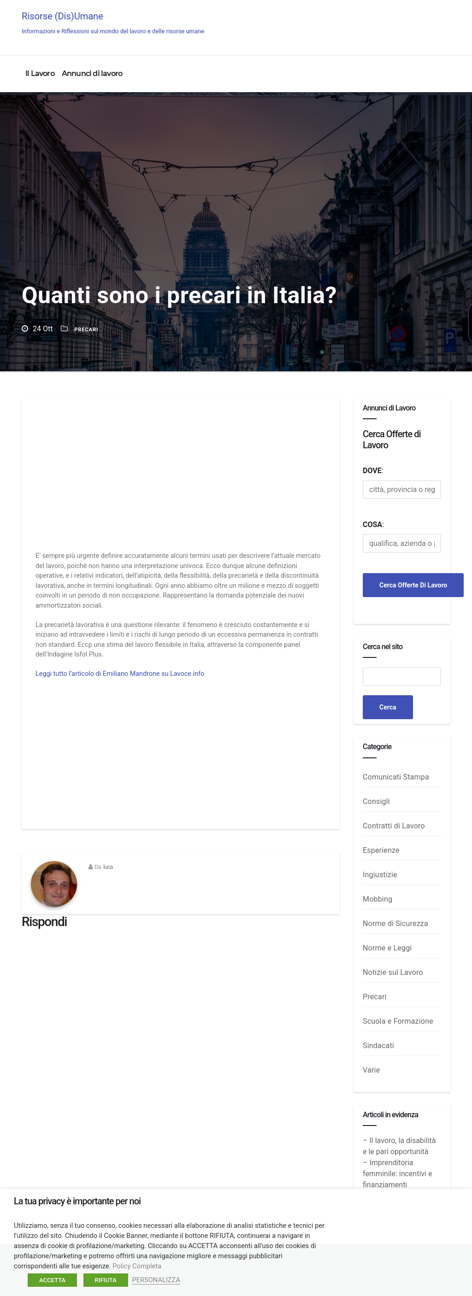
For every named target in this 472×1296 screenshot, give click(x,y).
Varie (371, 1070)
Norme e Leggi (387, 948)
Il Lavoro (39, 73)
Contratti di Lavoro (394, 825)
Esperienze (381, 850)
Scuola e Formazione (398, 1021)
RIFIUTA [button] (106, 1280)
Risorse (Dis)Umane (113, 23)
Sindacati (378, 1045)
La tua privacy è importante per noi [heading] (77, 1201)
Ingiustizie (380, 874)
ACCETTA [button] (52, 1280)
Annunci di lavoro (92, 73)
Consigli (376, 801)
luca (108, 866)
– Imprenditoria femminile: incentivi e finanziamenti (397, 1173)
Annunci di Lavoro (417, 24)
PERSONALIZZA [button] (156, 1280)
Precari (86, 330)
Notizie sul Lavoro (393, 972)
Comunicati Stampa (396, 777)
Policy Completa (136, 1266)
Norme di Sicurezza (395, 923)
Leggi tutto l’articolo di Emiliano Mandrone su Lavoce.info (119, 674)
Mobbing (377, 899)
